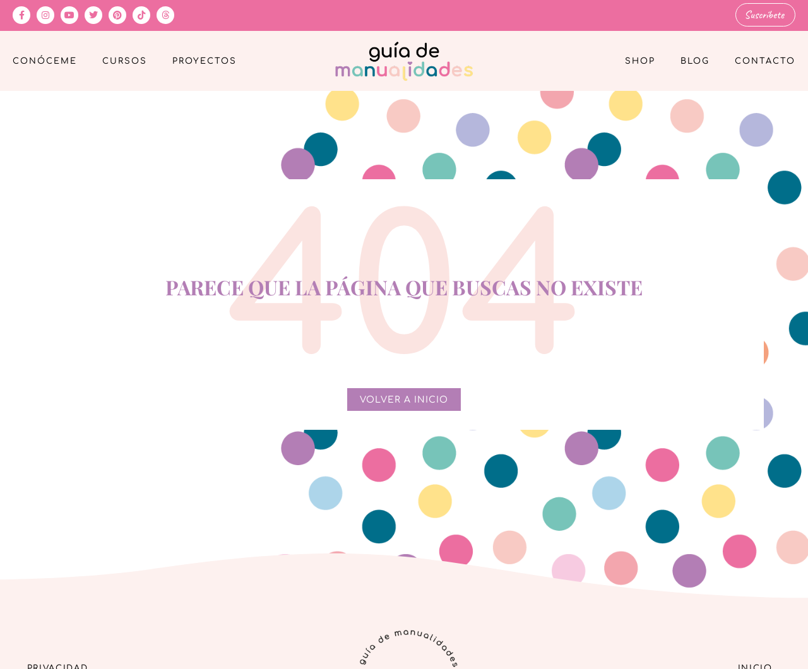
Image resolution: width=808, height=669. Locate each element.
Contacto (765, 60)
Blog (695, 60)
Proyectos (204, 60)
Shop (640, 60)
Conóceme (45, 60)
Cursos (124, 60)
